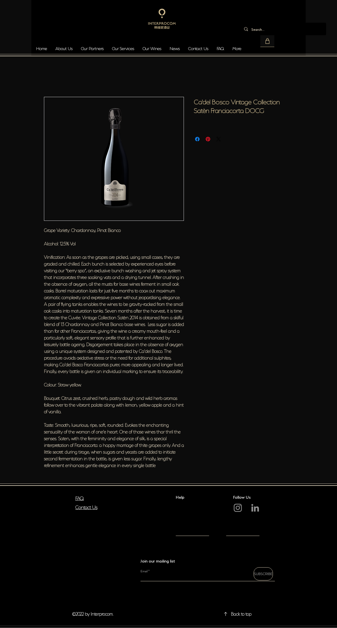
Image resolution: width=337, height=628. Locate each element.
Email (144, 571)
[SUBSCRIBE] (263, 573)
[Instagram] (237, 507)
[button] (267, 41)
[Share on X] (218, 139)
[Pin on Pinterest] (208, 139)
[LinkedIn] (255, 507)
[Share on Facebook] (197, 139)
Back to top (241, 613)
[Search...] (282, 29)
